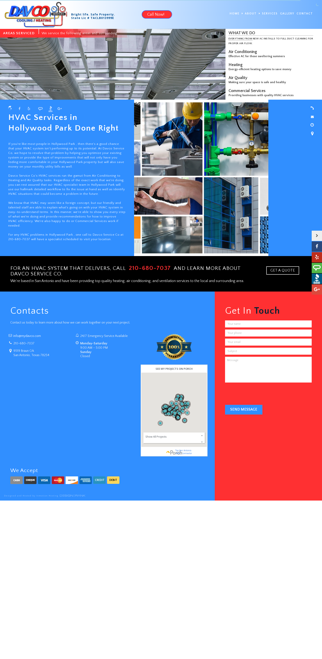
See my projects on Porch (174, 369)
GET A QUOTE (282, 270)
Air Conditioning (244, 52)
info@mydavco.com (27, 336)
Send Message (243, 409)
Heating (237, 65)
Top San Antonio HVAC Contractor (183, 452)
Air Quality (239, 78)
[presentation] (256, 393)
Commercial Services (248, 91)
